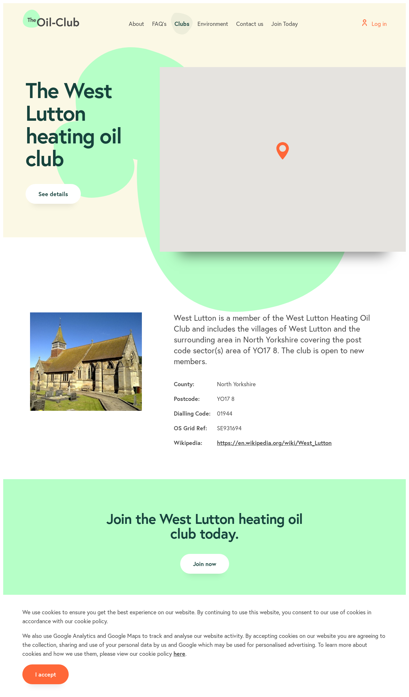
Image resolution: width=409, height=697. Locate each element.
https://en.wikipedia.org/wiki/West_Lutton (274, 443)
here (179, 653)
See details (53, 194)
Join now (204, 564)
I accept (45, 674)
